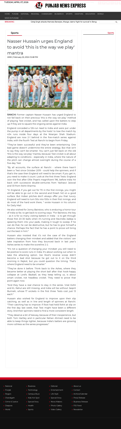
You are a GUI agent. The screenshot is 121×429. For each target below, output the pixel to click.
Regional (35, 14)
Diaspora (79, 14)
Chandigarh (46, 14)
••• (21, 18)
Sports (69, 14)
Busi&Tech (59, 14)
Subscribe (87, 2)
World (100, 14)
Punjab (15, 14)
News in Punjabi (12, 18)
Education (90, 14)
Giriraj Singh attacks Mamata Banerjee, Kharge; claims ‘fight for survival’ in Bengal (68, 22)
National (25, 14)
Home (7, 14)
